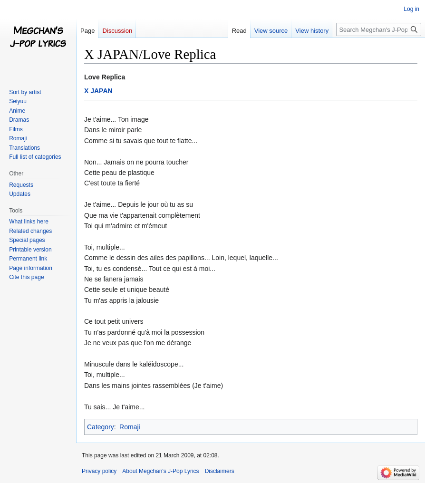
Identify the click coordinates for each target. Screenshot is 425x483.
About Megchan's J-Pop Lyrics (160, 471)
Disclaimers (219, 471)
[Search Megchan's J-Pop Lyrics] (378, 29)
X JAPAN (98, 91)
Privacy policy (99, 471)
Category (100, 427)
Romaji (129, 427)
